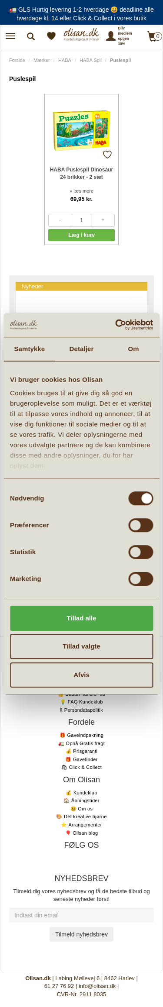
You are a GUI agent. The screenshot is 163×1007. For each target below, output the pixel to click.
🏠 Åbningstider (81, 800)
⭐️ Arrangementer (81, 824)
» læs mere (81, 191)
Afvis (81, 674)
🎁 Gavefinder (81, 759)
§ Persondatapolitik (81, 710)
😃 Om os (81, 808)
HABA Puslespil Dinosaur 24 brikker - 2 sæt (81, 173)
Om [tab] (133, 348)
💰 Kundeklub (81, 792)
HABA (64, 60)
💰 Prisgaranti (82, 751)
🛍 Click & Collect (81, 767)
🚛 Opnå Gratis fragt (81, 743)
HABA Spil (91, 60)
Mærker (41, 60)
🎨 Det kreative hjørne (81, 816)
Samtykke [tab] (29, 348)
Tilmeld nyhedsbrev (81, 934)
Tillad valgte (81, 646)
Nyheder (32, 286)
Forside (17, 60)
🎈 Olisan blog (81, 833)
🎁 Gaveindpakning (81, 735)
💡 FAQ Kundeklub (81, 701)
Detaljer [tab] (82, 348)
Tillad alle (81, 618)
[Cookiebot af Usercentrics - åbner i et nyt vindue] (116, 324)
